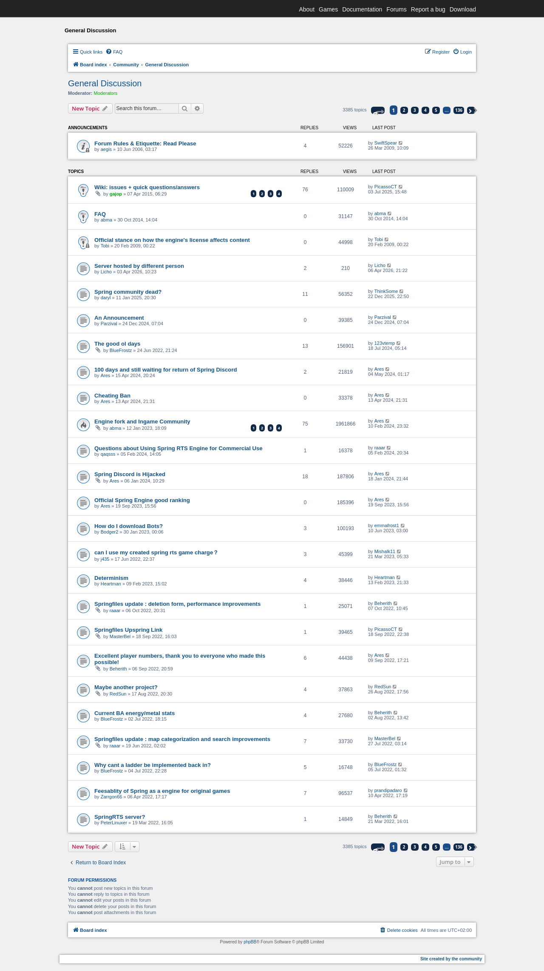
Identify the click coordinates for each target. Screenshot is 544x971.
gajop (116, 193)
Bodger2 (110, 531)
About (306, 9)
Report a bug (428, 9)
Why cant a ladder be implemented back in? (152, 765)
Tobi (105, 245)
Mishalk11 (385, 551)
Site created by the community (451, 959)
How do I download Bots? (128, 526)
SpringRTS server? (119, 817)
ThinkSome (386, 291)
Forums (396, 9)
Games (328, 9)
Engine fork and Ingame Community (142, 421)
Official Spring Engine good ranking (142, 500)
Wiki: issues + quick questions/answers (147, 187)
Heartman (111, 583)
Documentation (362, 9)
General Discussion (105, 83)
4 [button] (425, 110)
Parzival (109, 323)
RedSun (118, 693)
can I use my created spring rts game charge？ (156, 552)
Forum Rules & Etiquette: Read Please (145, 143)
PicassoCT (385, 186)
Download (463, 9)
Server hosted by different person (139, 266)
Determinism (111, 578)
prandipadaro (388, 790)
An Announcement (119, 318)
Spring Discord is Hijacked (129, 474)
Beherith (383, 603)
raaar (379, 447)
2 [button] (404, 110)
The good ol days (117, 344)
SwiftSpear (385, 142)
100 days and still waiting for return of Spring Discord (165, 369)
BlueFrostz (121, 350)
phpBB (250, 942)
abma (107, 219)
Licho (106, 271)
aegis (106, 149)
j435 (105, 559)
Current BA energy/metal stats (134, 713)
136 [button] (458, 110)
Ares (105, 375)
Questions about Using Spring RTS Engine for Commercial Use (178, 448)
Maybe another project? (126, 687)
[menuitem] (113, 52)
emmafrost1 (386, 525)
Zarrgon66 (111, 796)
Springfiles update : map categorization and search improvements (182, 739)
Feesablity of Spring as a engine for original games (162, 791)
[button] (378, 110)
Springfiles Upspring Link (128, 630)
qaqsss (108, 454)
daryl (106, 297)
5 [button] (436, 110)
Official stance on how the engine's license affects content (172, 240)
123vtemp (384, 343)
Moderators (106, 93)
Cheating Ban (112, 395)
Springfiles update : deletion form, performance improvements (177, 604)
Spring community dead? (128, 292)
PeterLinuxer (114, 822)
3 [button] (415, 110)
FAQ (100, 214)
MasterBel (120, 636)
